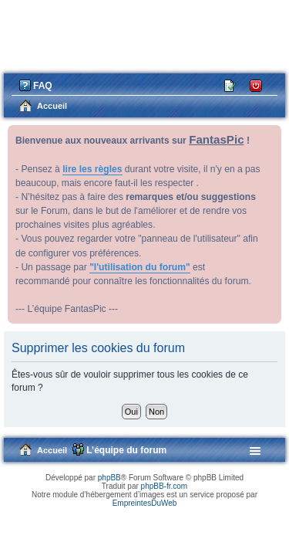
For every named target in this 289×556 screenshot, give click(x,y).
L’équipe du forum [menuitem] (126, 450)
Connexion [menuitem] (256, 84)
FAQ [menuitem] (42, 85)
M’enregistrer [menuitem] (230, 84)
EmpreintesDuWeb (145, 503)
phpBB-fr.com (164, 486)
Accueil (52, 450)
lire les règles (92, 169)
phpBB (109, 477)
